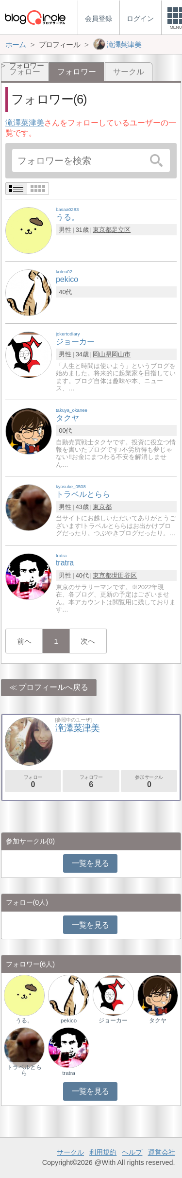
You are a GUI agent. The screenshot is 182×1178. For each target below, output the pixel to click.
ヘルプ (132, 1152)
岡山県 (102, 354)
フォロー (33, 781)
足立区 (121, 229)
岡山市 (121, 354)
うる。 (24, 1020)
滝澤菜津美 (24, 123)
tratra (68, 1073)
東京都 (102, 229)
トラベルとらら (24, 1070)
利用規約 (102, 1152)
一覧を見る (90, 863)
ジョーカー (113, 1020)
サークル (128, 72)
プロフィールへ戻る (53, 687)
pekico (69, 1020)
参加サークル (149, 781)
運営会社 (161, 1152)
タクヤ (157, 1020)
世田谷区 (124, 575)
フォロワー (91, 781)
